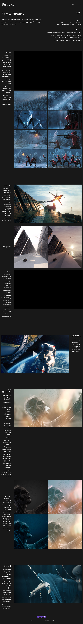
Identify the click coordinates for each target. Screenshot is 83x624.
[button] (47, 203)
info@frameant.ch (33, 620)
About (79, 5)
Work (73, 5)
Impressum (41, 620)
